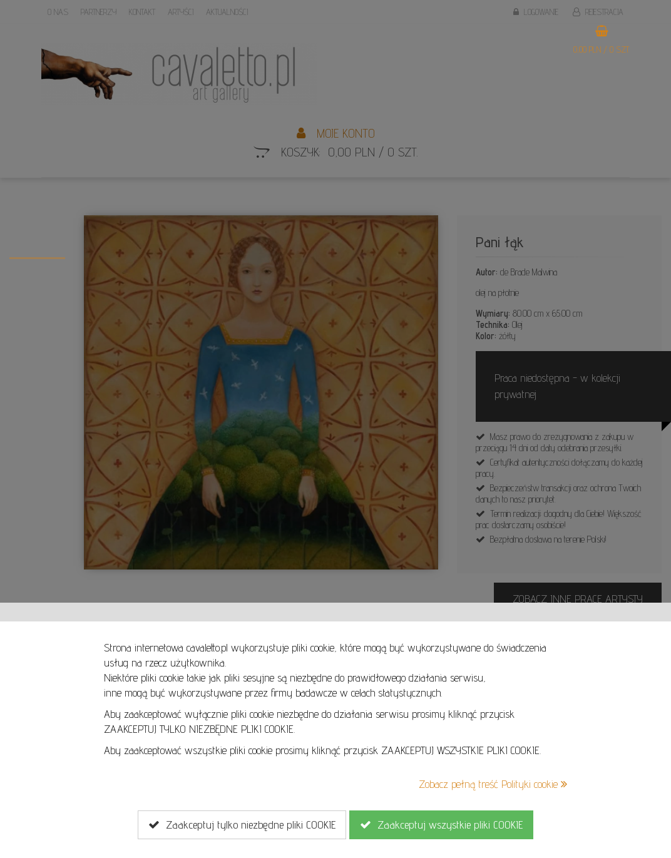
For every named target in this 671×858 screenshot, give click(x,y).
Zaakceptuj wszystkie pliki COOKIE (441, 824)
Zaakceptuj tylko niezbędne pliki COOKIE (242, 824)
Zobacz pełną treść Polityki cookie (493, 783)
